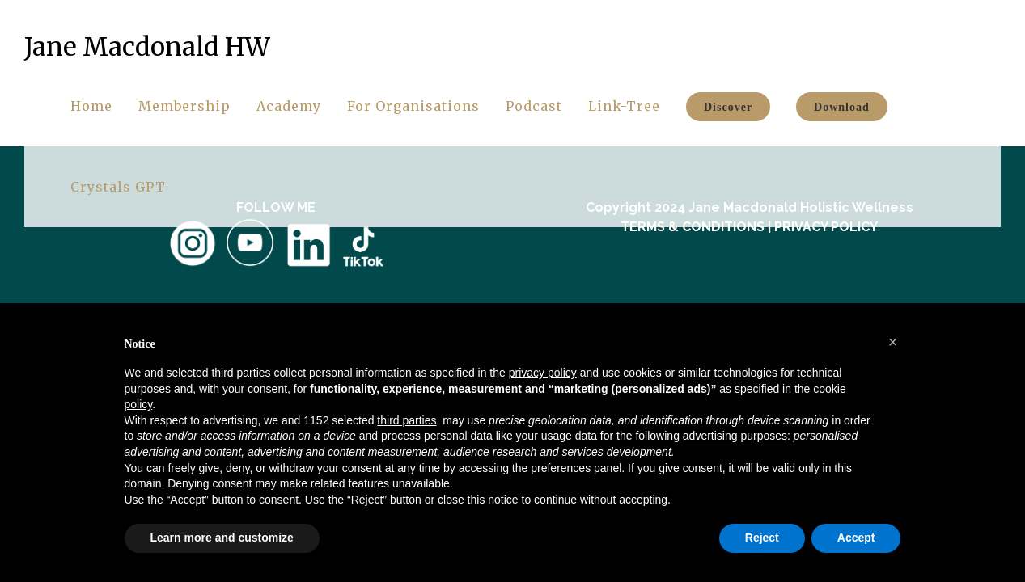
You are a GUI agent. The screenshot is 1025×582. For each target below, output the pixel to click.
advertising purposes (735, 435)
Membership (184, 106)
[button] (893, 342)
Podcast (534, 106)
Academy (288, 106)
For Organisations (413, 106)
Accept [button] (856, 537)
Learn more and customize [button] (222, 537)
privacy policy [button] (543, 372)
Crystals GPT (118, 187)
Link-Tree (624, 106)
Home (91, 106)
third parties (406, 420)
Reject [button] (762, 537)
